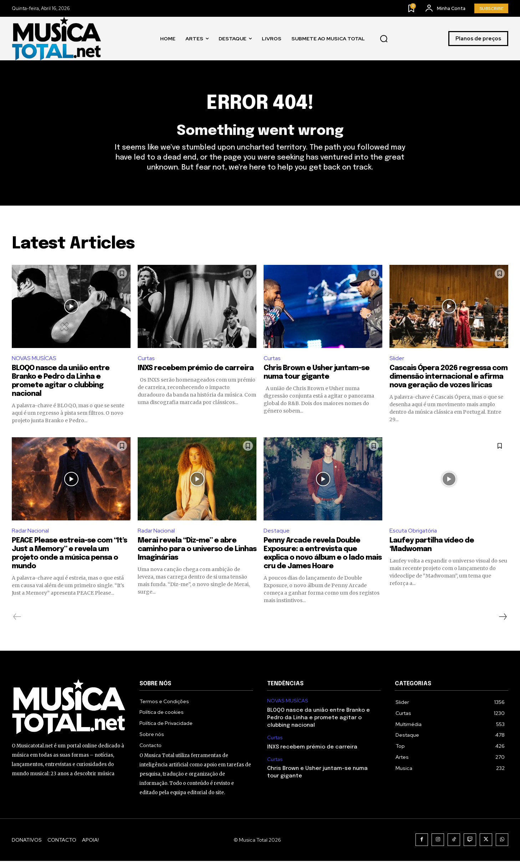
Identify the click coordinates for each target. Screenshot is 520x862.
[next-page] (502, 618)
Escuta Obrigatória (414, 531)
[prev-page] (17, 618)
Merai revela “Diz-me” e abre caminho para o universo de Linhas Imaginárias (197, 550)
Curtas (147, 359)
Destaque (277, 531)
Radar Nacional (31, 531)
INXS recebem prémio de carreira (196, 369)
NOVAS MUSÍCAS (34, 359)
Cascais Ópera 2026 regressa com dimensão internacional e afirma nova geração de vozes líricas (448, 378)
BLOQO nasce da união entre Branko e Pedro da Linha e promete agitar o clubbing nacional (318, 719)
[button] (383, 38)
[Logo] (56, 38)
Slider (396, 359)
